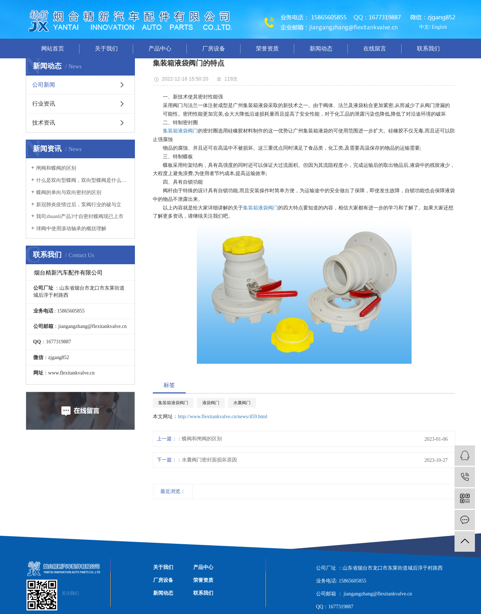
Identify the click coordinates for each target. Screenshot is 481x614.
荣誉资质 (267, 48)
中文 (424, 27)
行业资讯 (43, 104)
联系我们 (428, 48)
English (439, 27)
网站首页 (52, 48)
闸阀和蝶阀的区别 (56, 168)
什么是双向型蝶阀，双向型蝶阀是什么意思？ (83, 180)
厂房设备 (213, 48)
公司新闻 (43, 85)
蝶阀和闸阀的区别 (202, 438)
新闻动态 (321, 48)
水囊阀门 (242, 402)
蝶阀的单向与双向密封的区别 (68, 192)
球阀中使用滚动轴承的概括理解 (71, 228)
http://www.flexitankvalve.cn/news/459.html (222, 416)
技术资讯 (43, 123)
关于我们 (106, 48)
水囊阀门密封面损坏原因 (209, 460)
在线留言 (374, 48)
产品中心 (160, 48)
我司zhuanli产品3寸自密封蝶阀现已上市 (79, 216)
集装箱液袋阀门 (180, 131)
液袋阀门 (210, 402)
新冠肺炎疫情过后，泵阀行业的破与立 (78, 204)
